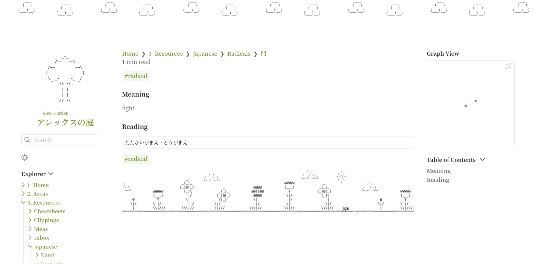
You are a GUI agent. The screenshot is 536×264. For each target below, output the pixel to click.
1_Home (38, 184)
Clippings (46, 219)
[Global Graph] (508, 66)
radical (137, 76)
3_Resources (43, 202)
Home (130, 53)
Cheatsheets (50, 210)
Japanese (45, 246)
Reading (438, 180)
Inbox (41, 237)
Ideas (41, 228)
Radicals (238, 53)
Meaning (439, 171)
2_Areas (37, 193)
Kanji (48, 254)
